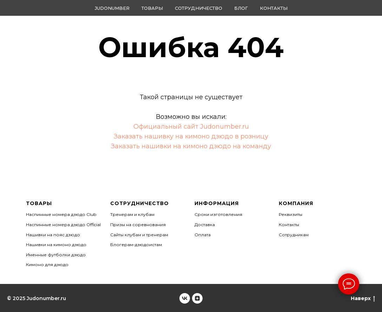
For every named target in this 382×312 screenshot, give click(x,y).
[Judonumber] (184, 298)
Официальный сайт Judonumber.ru (191, 126)
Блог (241, 8)
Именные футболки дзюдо (56, 254)
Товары (152, 8)
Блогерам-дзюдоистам (136, 244)
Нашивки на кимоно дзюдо (56, 244)
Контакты (274, 8)
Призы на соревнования (138, 224)
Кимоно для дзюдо (47, 264)
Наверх (363, 298)
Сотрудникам (294, 234)
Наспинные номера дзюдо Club (61, 214)
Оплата (203, 234)
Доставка (205, 224)
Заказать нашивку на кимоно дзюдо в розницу (191, 136)
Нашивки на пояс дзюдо (53, 234)
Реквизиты (290, 214)
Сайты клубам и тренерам (139, 234)
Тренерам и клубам (132, 214)
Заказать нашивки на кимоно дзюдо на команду (191, 146)
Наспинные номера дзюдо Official (63, 224)
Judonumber (112, 8)
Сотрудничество (198, 8)
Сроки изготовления (218, 214)
